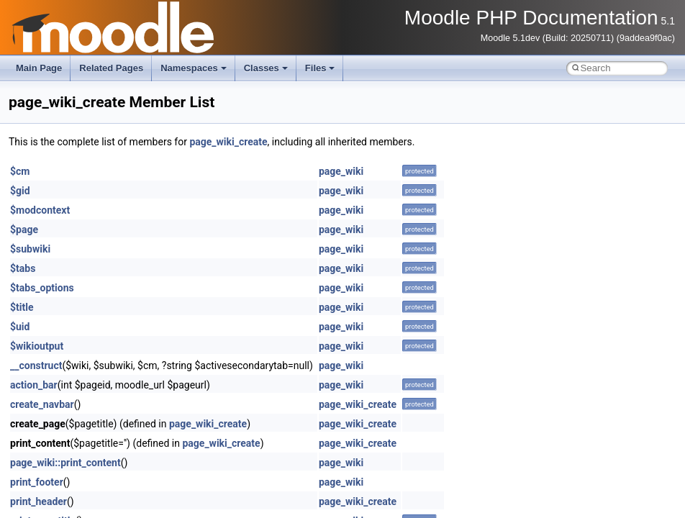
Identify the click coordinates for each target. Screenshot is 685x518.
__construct (36, 365)
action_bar (34, 385)
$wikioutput (36, 346)
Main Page (39, 68)
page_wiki (341, 171)
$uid (20, 326)
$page (24, 229)
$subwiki (30, 249)
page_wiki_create (228, 141)
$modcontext (40, 210)
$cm (20, 171)
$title (21, 307)
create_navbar (42, 404)
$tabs (22, 268)
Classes (266, 68)
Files (320, 68)
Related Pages (111, 68)
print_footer (36, 482)
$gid (20, 190)
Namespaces (193, 68)
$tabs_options (42, 288)
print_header (38, 501)
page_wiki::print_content (65, 462)
